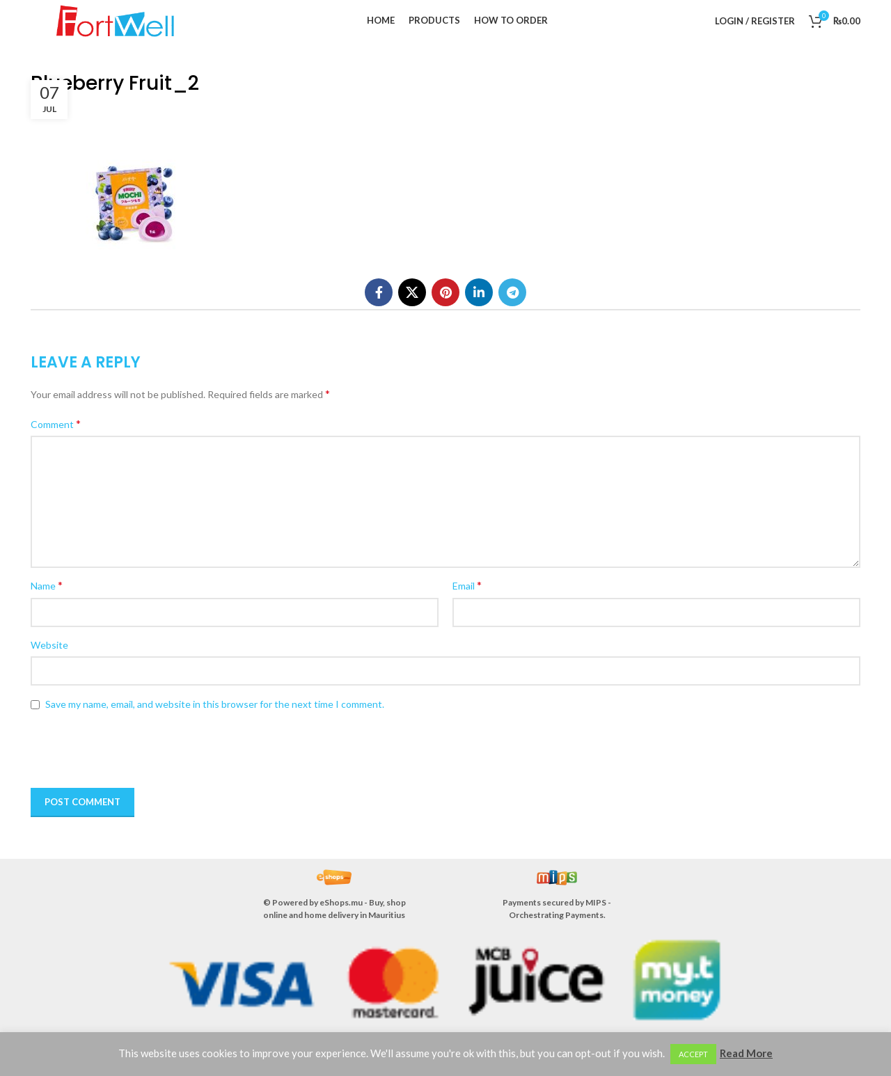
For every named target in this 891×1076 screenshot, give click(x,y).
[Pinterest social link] (445, 292)
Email (467, 585)
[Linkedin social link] (479, 292)
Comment (56, 423)
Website (49, 645)
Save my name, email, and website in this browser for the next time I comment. (214, 704)
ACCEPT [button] (693, 1054)
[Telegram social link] (512, 292)
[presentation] (129, 750)
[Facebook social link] (379, 292)
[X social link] (412, 292)
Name (47, 585)
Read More (746, 1053)
